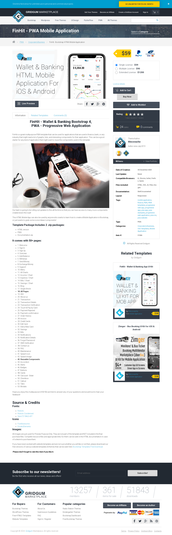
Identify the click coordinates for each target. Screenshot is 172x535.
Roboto (21, 411)
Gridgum (29, 531)
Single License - (128, 65)
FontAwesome (24, 424)
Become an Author (146, 505)
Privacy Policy (133, 531)
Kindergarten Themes (71, 512)
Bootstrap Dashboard (72, 516)
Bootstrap (32, 20)
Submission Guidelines (47, 512)
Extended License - (131, 72)
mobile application (145, 200)
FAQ (39, 516)
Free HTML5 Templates (21, 516)
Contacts (158, 531)
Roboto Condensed (25, 414)
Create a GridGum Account (128, 12)
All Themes (112, 20)
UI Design (75, 20)
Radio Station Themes (72, 509)
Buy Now (127, 96)
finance (140, 203)
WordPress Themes (20, 512)
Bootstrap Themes (20, 509)
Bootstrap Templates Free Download (88, 447)
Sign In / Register (44, 519)
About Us (41, 509)
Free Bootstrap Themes (72, 519)
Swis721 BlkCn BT (25, 416)
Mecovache (133, 311)
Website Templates (20, 519)
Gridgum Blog (146, 531)
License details (119, 84)
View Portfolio (150, 161)
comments (146, 127)
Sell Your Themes (91, 12)
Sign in (145, 12)
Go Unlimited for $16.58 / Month (139, 4)
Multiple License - (129, 68)
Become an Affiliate (107, 12)
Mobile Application (136, 314)
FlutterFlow (88, 20)
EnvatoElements (24, 426)
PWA (100, 20)
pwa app (144, 210)
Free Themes (60, 20)
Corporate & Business (36, 42)
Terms (123, 531)
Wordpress (45, 20)
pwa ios (153, 215)
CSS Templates (143, 229)
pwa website (142, 218)
